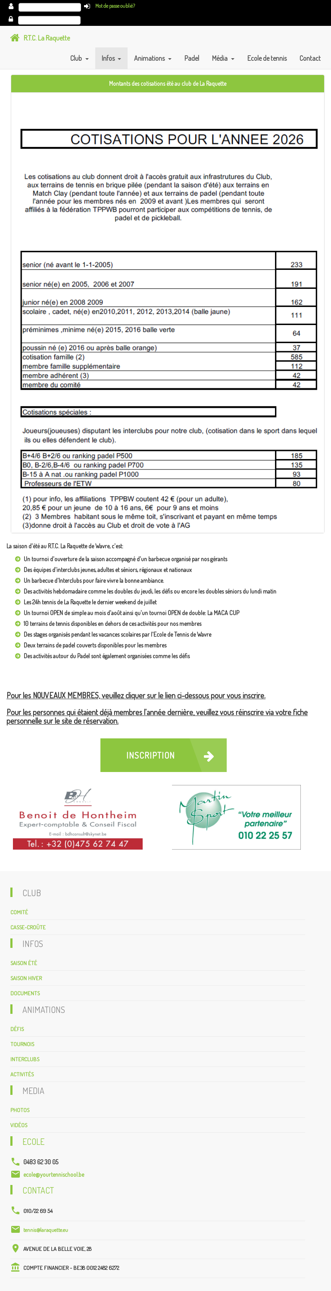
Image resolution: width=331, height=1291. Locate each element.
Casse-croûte (28, 927)
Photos (19, 1110)
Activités (22, 1074)
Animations (150, 58)
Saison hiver (26, 978)
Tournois (22, 1044)
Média (220, 58)
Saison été (23, 963)
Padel (191, 58)
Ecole (33, 1141)
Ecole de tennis (267, 58)
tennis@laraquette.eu (45, 1229)
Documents (25, 993)
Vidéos (18, 1125)
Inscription (174, 755)
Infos (109, 58)
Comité (19, 912)
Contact (310, 58)
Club (76, 58)
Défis (17, 1028)
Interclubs (24, 1059)
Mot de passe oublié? (115, 6)
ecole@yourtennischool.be (53, 1174)
